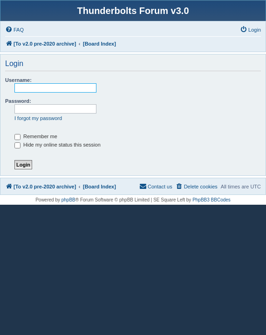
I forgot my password (38, 118)
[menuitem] (14, 29)
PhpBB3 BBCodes (211, 199)
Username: (18, 80)
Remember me (35, 136)
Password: (18, 101)
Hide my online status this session (57, 144)
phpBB (68, 199)
